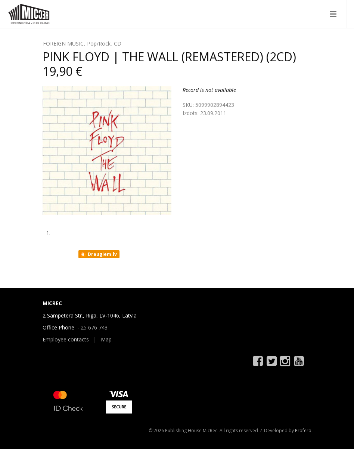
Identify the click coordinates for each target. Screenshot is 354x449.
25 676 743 (94, 327)
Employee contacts (66, 339)
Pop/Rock (99, 43)
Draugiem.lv (98, 254)
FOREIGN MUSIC (63, 43)
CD (117, 43)
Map (106, 339)
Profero (303, 430)
